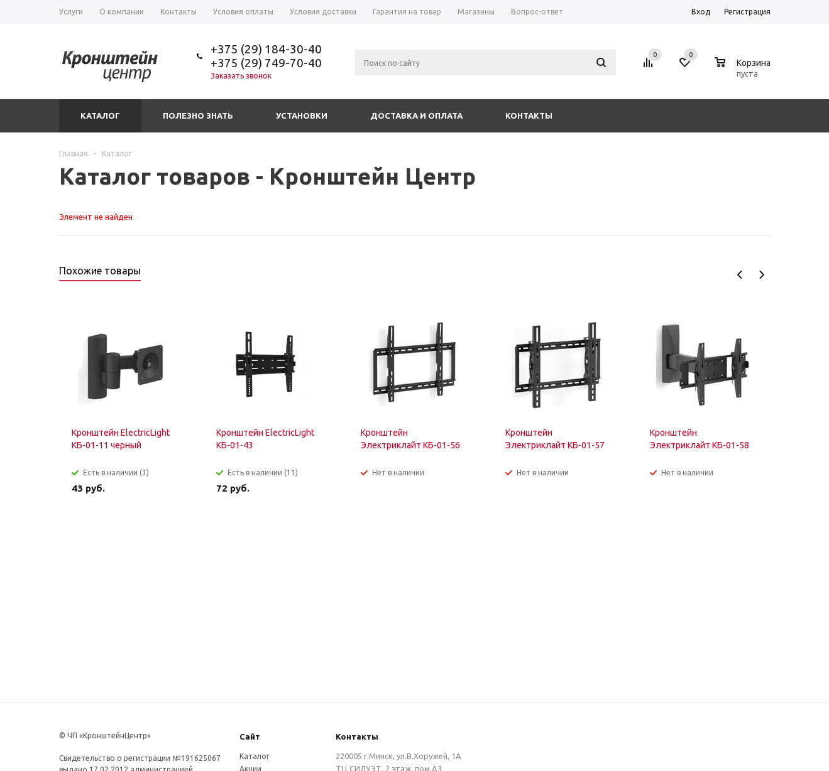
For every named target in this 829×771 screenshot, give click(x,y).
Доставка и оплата (416, 115)
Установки (301, 115)
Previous (740, 275)
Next (761, 275)
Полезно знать (198, 115)
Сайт (249, 736)
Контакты (528, 115)
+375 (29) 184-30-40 (266, 49)
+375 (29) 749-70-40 (266, 63)
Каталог (100, 115)
